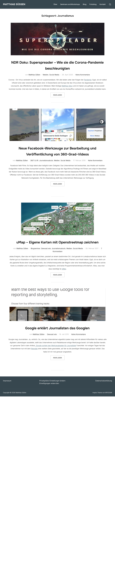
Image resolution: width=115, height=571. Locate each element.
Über (55, 4)
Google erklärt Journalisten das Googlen (57, 334)
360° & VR (34, 160)
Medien (45, 75)
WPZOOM (108, 398)
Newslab (34, 355)
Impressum (7, 387)
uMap (64, 275)
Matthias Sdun (67, 86)
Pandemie (87, 80)
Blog (84, 4)
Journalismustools (46, 160)
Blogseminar (35, 254)
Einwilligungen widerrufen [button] (49, 389)
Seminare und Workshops (70, 4)
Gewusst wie (46, 254)
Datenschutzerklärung (103, 387)
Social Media (54, 75)
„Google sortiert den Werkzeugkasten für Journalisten (55, 352)
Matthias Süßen (15, 4)
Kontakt (103, 4)
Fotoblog (92, 4)
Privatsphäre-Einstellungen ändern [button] (52, 387)
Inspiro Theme (97, 398)
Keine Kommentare (83, 75)
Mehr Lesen (59, 95)
